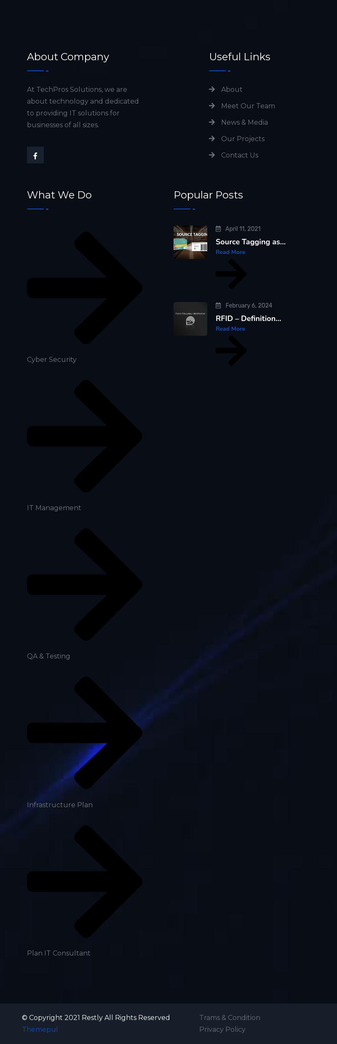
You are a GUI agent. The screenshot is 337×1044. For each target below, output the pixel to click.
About (232, 90)
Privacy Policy (222, 1029)
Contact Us (239, 155)
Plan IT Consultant (59, 953)
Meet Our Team (248, 106)
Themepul (40, 1029)
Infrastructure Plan (60, 805)
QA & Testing (48, 656)
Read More (231, 270)
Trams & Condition (229, 1018)
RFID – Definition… (248, 318)
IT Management (54, 508)
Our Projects (243, 139)
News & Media (244, 122)
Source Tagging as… (251, 242)
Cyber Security (52, 360)
